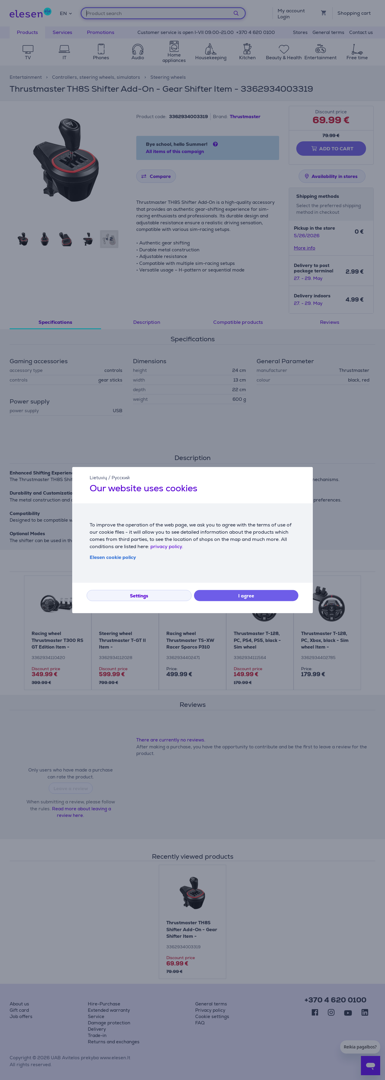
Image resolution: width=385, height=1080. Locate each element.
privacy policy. (166, 546)
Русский (121, 477)
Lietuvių (98, 477)
